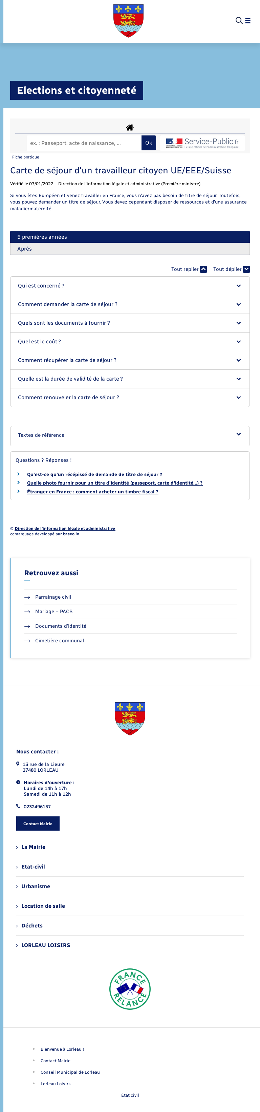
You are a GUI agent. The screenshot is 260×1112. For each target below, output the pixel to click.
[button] (130, 286)
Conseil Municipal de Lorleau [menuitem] (70, 1072)
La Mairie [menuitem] (30, 847)
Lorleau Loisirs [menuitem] (56, 1083)
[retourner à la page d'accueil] (128, 21)
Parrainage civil (47, 597)
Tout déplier (231, 269)
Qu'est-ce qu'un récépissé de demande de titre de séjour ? (94, 474)
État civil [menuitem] (130, 1095)
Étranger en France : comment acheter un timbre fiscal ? (92, 492)
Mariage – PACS (48, 611)
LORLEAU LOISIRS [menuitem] (43, 945)
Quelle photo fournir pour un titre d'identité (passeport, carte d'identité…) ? (114, 483)
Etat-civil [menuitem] (30, 866)
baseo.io (71, 534)
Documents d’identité (55, 626)
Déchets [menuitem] (29, 925)
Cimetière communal (54, 641)
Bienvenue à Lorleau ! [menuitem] (62, 1049)
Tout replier (189, 269)
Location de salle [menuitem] (40, 906)
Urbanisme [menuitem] (33, 886)
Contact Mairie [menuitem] (55, 1060)
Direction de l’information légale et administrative (65, 528)
